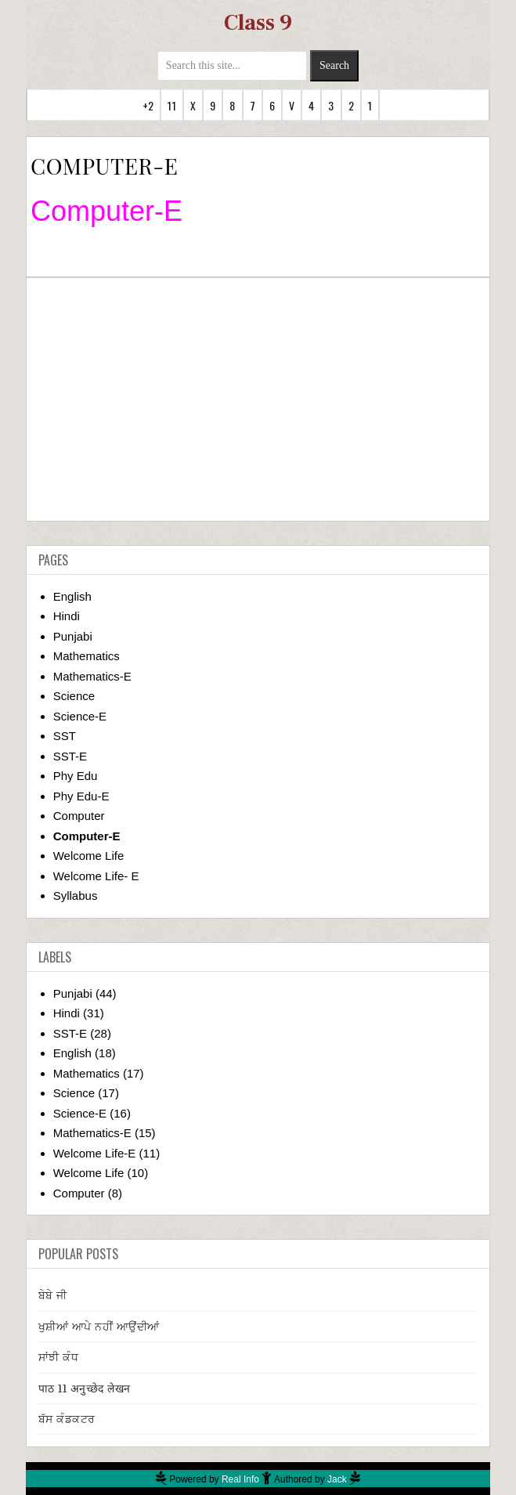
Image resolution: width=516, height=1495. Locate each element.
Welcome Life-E (94, 1153)
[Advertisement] (258, 399)
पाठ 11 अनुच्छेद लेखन (84, 1388)
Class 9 (258, 23)
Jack (337, 1479)
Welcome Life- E (96, 876)
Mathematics (86, 656)
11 (171, 105)
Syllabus (75, 895)
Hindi (66, 616)
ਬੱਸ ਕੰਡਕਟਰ (67, 1419)
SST (64, 735)
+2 (148, 105)
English (72, 596)
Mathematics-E (92, 676)
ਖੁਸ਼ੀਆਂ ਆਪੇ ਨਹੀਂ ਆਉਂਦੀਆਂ (99, 1326)
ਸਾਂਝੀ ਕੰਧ (58, 1357)
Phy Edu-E (81, 796)
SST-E (70, 756)
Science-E (79, 716)
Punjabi (72, 636)
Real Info (240, 1479)
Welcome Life (88, 855)
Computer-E (87, 836)
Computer (79, 815)
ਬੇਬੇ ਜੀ (52, 1295)
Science (74, 695)
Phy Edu (75, 775)
